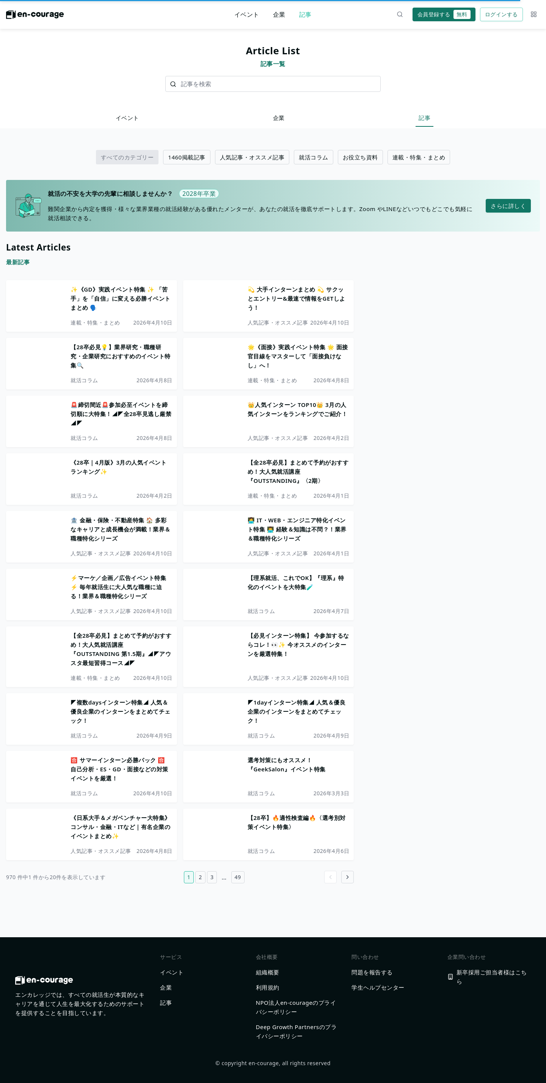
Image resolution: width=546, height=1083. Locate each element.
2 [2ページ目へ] (200, 877)
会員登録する (444, 14)
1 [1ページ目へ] (189, 877)
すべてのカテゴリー (127, 157)
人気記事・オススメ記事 (252, 157)
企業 (279, 14)
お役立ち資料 (360, 157)
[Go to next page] (347, 877)
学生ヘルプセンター (378, 987)
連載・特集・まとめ (419, 157)
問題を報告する (372, 972)
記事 (305, 14)
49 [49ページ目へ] (238, 877)
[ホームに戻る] (35, 17)
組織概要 (267, 972)
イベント (246, 14)
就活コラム (313, 157)
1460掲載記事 (186, 157)
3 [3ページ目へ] (212, 877)
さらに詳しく (508, 206)
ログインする (501, 14)
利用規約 (267, 987)
